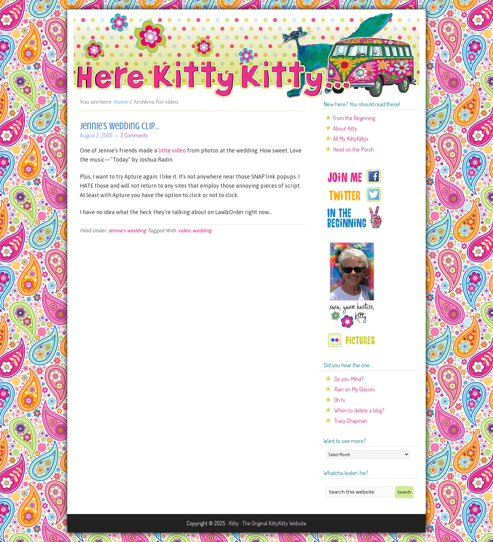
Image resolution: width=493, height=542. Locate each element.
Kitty (234, 523)
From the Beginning (354, 117)
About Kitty (345, 128)
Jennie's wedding (127, 230)
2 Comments (134, 135)
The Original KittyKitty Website (274, 523)
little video (172, 150)
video (184, 230)
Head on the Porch (353, 149)
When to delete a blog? (359, 410)
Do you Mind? (349, 378)
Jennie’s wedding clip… (119, 126)
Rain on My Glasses (354, 389)
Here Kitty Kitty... (246, 56)
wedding (202, 230)
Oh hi (339, 399)
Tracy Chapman (350, 420)
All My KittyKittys (350, 138)
